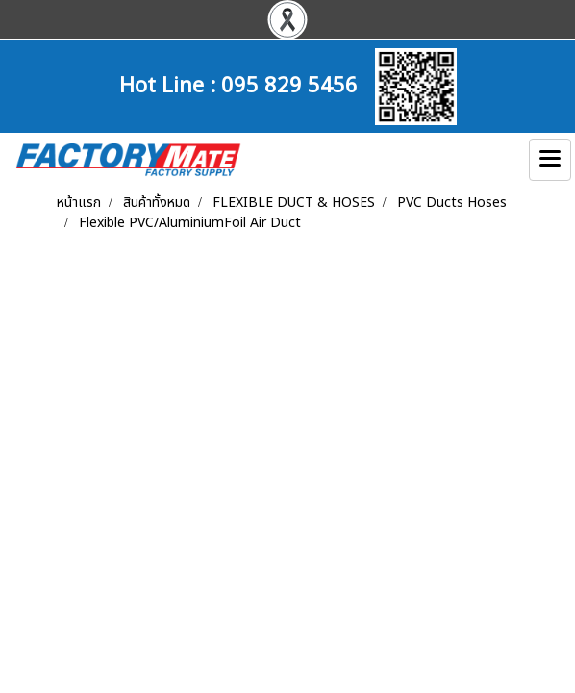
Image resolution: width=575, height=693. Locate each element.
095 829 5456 (289, 82)
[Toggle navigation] (550, 160)
